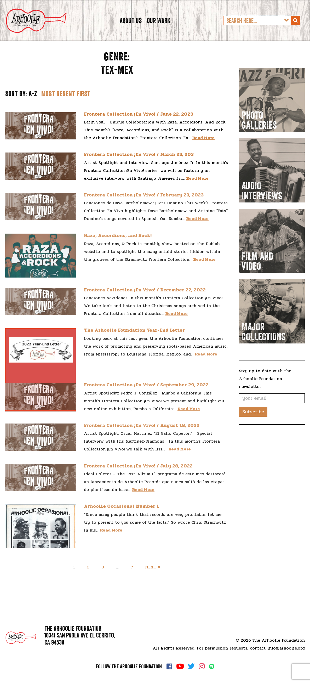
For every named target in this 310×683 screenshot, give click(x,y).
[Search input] (253, 24)
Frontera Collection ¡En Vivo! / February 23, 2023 (144, 202)
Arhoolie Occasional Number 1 (121, 513)
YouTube (180, 666)
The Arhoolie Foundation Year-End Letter (134, 337)
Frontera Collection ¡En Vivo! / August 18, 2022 (141, 433)
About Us (131, 24)
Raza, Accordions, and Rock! (118, 242)
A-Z (32, 101)
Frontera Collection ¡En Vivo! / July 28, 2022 (138, 473)
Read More (203, 145)
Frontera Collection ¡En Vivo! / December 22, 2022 (145, 297)
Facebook (169, 666)
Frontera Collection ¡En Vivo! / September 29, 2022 (146, 392)
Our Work (158, 24)
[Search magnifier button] (295, 24)
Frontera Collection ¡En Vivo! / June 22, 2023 (138, 121)
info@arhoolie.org (286, 648)
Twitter (191, 666)
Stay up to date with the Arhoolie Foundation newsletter (265, 386)
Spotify (211, 666)
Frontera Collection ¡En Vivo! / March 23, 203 (139, 162)
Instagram (202, 666)
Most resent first (65, 101)
